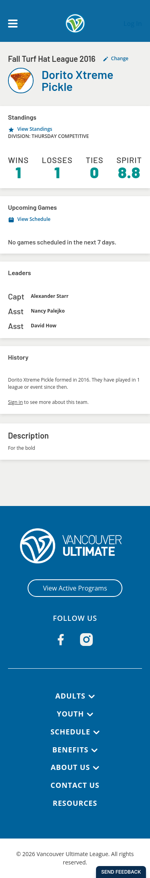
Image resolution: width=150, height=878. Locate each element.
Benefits (70, 749)
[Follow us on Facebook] (61, 639)
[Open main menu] (13, 24)
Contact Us (74, 785)
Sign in (15, 402)
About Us (70, 767)
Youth (70, 714)
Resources (75, 803)
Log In (132, 23)
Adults (70, 696)
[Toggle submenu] (91, 697)
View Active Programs (75, 588)
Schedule (70, 731)
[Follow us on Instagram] (86, 639)
